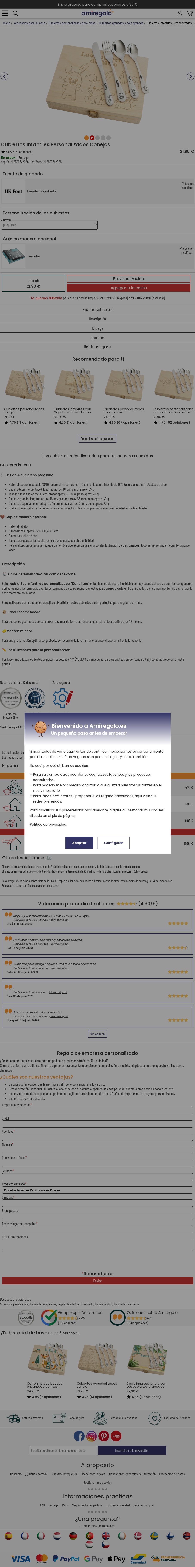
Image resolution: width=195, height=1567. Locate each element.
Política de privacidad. (48, 824)
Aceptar (79, 842)
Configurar (113, 842)
